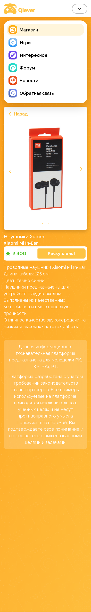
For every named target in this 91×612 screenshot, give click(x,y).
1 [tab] (42, 223)
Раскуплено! (61, 253)
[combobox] (79, 9)
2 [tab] (48, 223)
